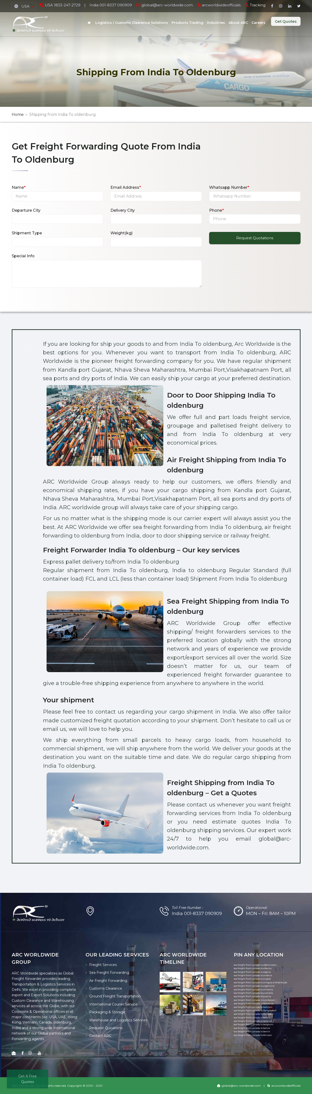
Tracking (257, 5)
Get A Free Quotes (27, 1079)
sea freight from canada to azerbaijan (254, 1000)
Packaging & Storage (107, 1012)
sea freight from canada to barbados (253, 1014)
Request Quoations (105, 1028)
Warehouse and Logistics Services (118, 1020)
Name (19, 187)
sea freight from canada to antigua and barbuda (260, 982)
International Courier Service (113, 1004)
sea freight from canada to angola (252, 978)
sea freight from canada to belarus (253, 1021)
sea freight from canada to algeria (252, 972)
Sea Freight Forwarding (109, 972)
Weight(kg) (121, 233)
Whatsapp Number (229, 187)
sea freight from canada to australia (253, 993)
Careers (258, 22)
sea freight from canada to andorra (253, 975)
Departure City (26, 210)
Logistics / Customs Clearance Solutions (131, 22)
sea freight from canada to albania (253, 968)
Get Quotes (286, 21)
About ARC (238, 22)
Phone (216, 210)
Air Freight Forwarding (108, 980)
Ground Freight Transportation (115, 996)
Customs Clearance (105, 988)
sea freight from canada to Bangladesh (255, 1010)
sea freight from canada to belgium (253, 1024)
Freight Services (103, 965)
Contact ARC (100, 1036)
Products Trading (187, 22)
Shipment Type (27, 233)
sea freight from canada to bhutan (253, 1035)
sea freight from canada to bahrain (253, 1007)
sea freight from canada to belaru (252, 1017)
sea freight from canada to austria (252, 996)
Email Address (125, 187)
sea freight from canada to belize (252, 1028)
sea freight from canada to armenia (253, 989)
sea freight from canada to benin (252, 1031)
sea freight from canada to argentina (254, 986)
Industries (216, 22)
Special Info (23, 256)
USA (25, 6)
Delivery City (122, 210)
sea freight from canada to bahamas (254, 1003)
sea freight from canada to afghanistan (255, 965)
